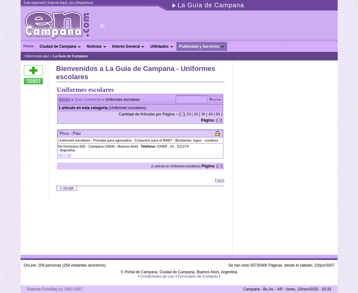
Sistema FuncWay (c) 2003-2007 (55, 289)
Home (29, 46)
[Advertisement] (130, 180)
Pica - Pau (70, 133)
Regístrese (84, 2)
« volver (67, 188)
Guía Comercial (87, 99)
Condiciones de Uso (157, 276)
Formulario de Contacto (198, 276)
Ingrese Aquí (57, 2)
